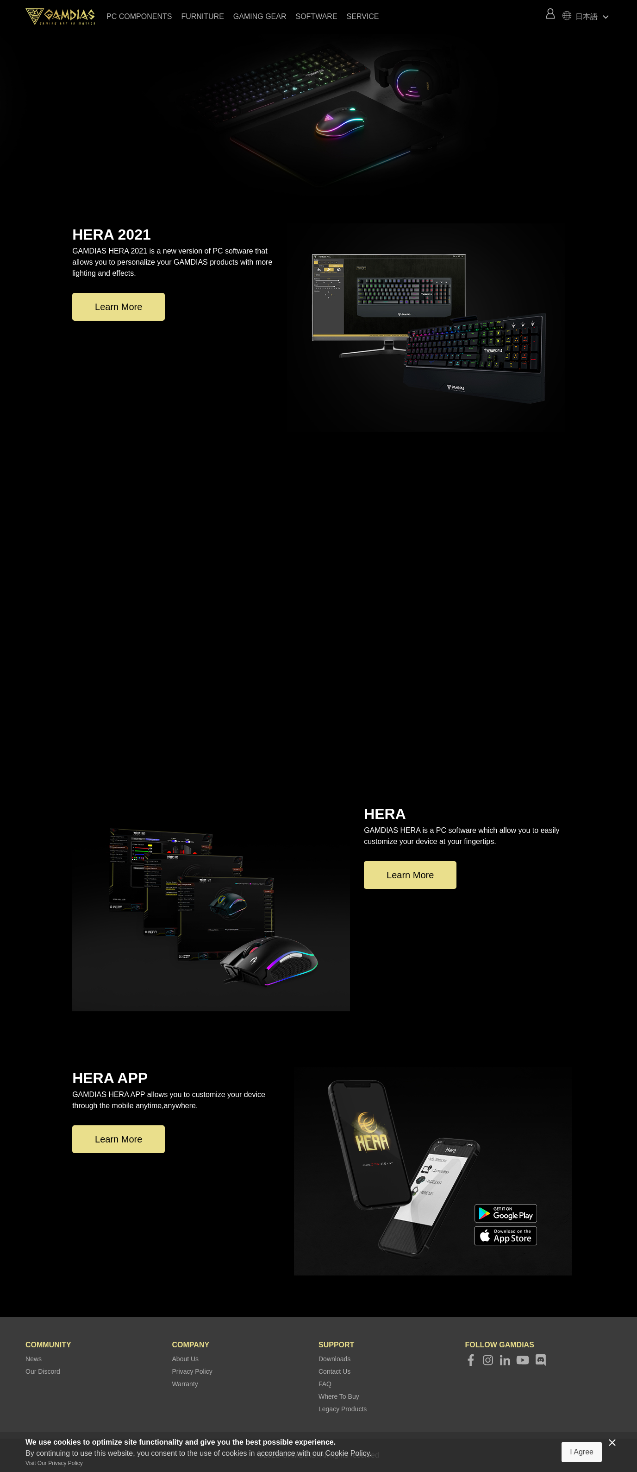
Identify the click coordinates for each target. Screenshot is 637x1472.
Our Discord (42, 1371)
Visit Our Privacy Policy (54, 1463)
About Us (185, 1359)
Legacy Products (342, 1409)
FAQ (324, 1384)
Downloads (334, 1359)
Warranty (185, 1384)
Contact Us (334, 1371)
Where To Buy (338, 1396)
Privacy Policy (192, 1371)
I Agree (581, 1452)
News (33, 1359)
